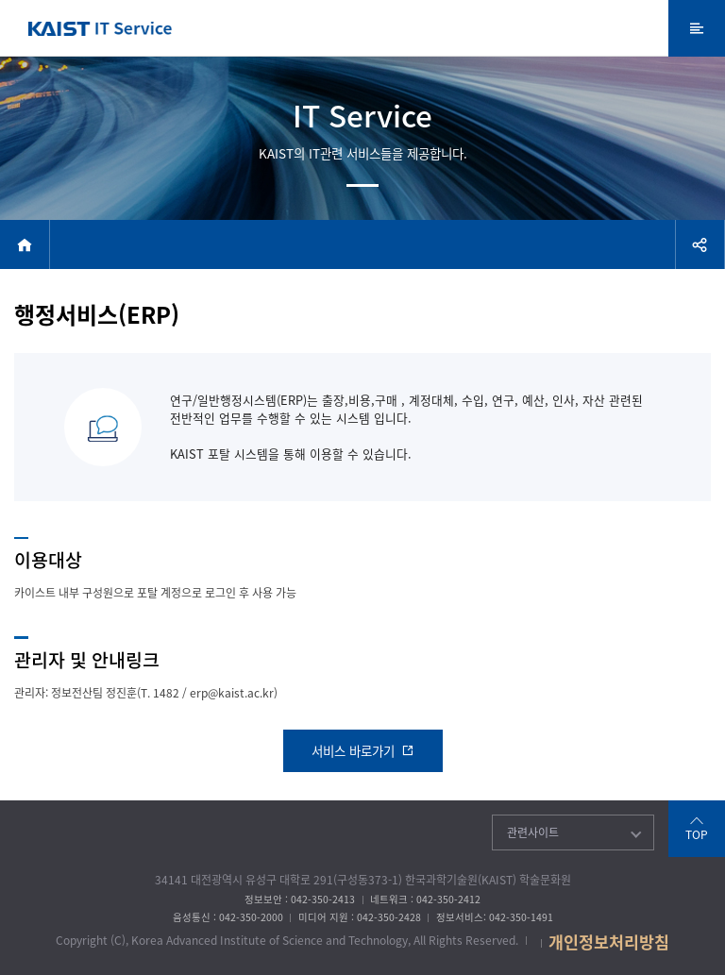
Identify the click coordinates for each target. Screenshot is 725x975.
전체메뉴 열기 (696, 28)
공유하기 (700, 245)
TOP (696, 834)
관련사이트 (533, 832)
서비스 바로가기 (363, 750)
